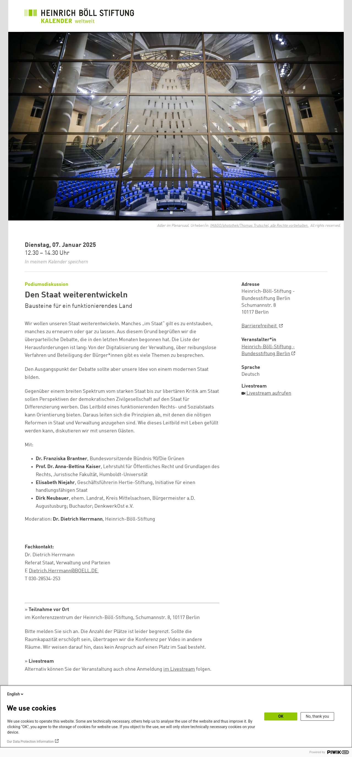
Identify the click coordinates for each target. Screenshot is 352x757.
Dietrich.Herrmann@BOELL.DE (64, 570)
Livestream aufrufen (268, 393)
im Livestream (179, 669)
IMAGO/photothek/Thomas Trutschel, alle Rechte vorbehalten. (259, 226)
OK (281, 716)
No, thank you (317, 716)
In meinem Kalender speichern (56, 261)
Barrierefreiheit (259, 326)
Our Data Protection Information (30, 742)
